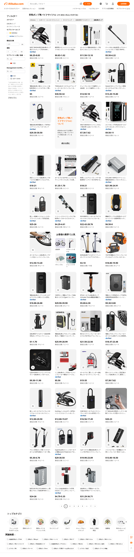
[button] (81, 3)
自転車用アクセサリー (82, 20)
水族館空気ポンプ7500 (14, 539)
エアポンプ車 (11, 548)
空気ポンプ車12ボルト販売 (95, 544)
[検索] (87, 3)
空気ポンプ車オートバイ (50, 539)
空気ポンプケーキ (26, 548)
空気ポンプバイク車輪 (100, 548)
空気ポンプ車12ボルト (115, 544)
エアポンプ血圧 (83, 548)
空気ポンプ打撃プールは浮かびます (63, 548)
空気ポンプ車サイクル (104, 539)
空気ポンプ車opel (32, 539)
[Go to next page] (95, 506)
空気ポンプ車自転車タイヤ (36, 544)
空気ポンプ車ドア (68, 539)
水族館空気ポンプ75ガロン (57, 544)
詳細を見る (12, 98)
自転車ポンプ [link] (98, 20)
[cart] (107, 4)
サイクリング (67, 20)
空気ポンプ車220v (76, 544)
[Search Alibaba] (54, 4)
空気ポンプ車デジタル (85, 539)
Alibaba (32, 20)
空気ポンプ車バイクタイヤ (15, 544)
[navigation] (15, 261)
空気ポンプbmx (42, 548)
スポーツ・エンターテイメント (49, 20)
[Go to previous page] (61, 506)
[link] (131, 537)
